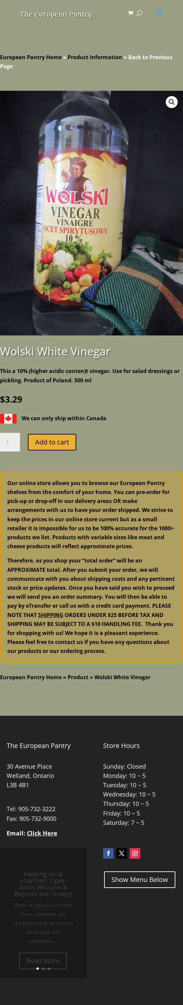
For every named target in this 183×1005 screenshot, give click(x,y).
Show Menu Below (139, 879)
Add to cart (52, 442)
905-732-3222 (36, 809)
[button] (172, 102)
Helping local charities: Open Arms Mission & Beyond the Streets (43, 886)
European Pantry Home (31, 57)
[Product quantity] (10, 442)
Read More (43, 962)
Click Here (42, 833)
